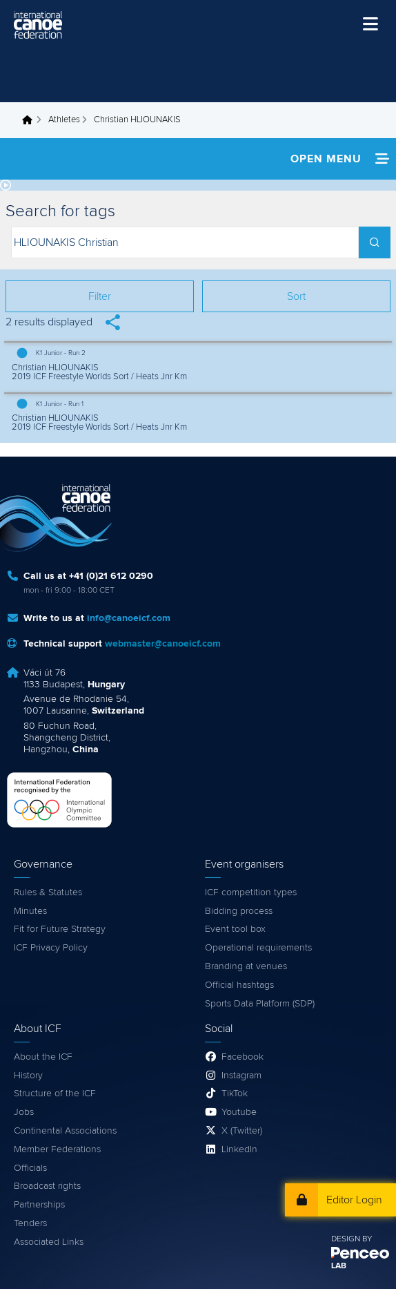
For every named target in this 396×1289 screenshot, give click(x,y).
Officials (30, 1168)
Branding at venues (246, 966)
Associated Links (48, 1242)
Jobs (24, 1112)
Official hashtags (239, 985)
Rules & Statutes (48, 892)
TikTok (234, 1093)
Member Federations (57, 1149)
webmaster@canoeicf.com (163, 644)
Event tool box (235, 929)
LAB (338, 1266)
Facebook (242, 1057)
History (28, 1075)
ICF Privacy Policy (51, 948)
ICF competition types (251, 892)
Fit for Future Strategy (60, 929)
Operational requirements (258, 948)
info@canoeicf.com (128, 618)
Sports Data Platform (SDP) (260, 1004)
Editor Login (354, 1199)
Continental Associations (65, 1131)
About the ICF (43, 1057)
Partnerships (39, 1205)
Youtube (239, 1112)
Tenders (30, 1223)
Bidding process (239, 911)
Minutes (30, 911)
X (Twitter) (241, 1131)
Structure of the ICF (55, 1093)
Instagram (241, 1075)
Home (31, 120)
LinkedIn (239, 1149)
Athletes (64, 119)
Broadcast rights (47, 1186)
